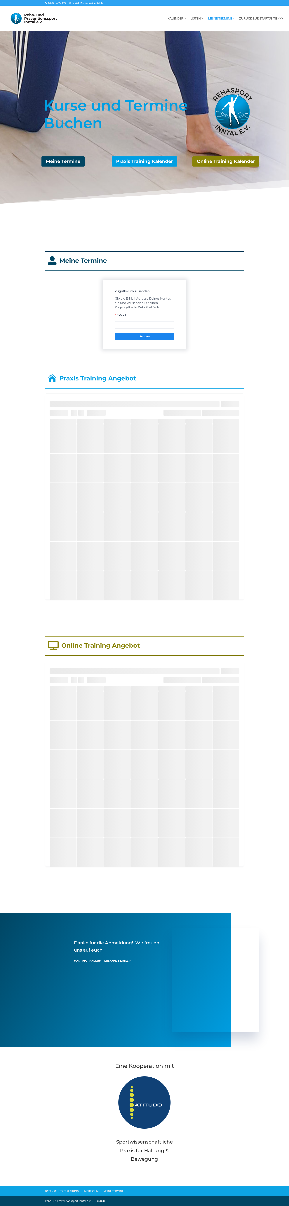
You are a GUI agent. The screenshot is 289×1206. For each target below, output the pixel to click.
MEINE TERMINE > (221, 18)
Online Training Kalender (226, 161)
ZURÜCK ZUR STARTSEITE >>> (261, 18)
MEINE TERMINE (113, 1191)
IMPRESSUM (91, 1191)
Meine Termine (63, 161)
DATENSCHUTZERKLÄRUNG (62, 1191)
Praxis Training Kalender (144, 161)
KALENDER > (177, 18)
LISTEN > (197, 18)
